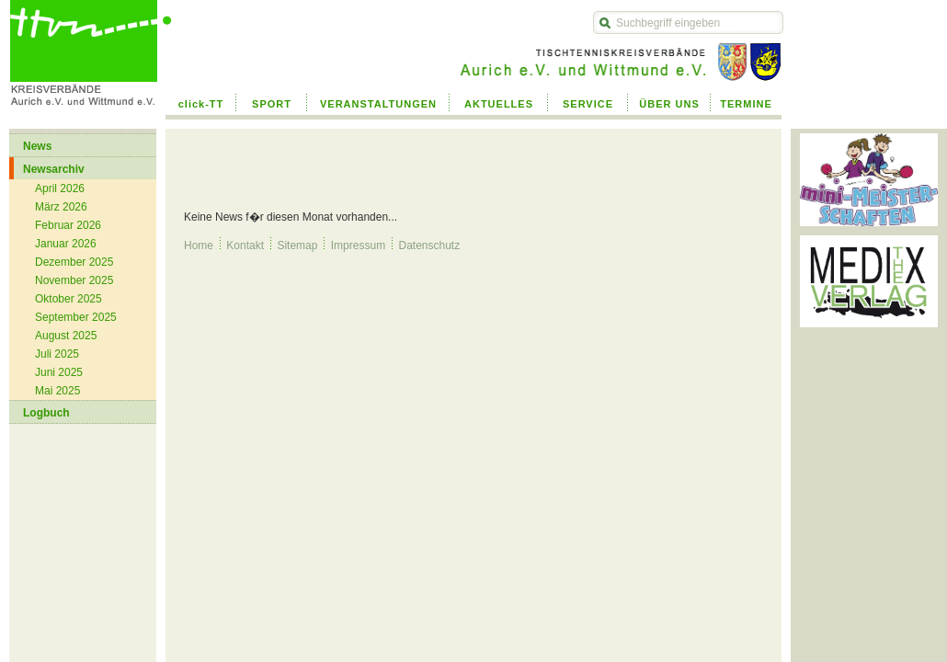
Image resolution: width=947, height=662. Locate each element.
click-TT (201, 103)
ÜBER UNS (669, 103)
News (37, 146)
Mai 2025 (57, 390)
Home (198, 245)
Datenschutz (429, 245)
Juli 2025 (57, 354)
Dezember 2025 (74, 262)
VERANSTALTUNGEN (378, 103)
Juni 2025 (59, 372)
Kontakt (245, 245)
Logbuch (46, 412)
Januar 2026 (66, 243)
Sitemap (297, 245)
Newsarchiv (54, 169)
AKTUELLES (498, 103)
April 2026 (60, 188)
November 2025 (74, 280)
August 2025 (66, 335)
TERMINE (746, 103)
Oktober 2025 (68, 298)
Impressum (358, 245)
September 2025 (76, 317)
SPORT (271, 103)
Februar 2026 (68, 225)
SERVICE (588, 103)
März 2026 (61, 206)
